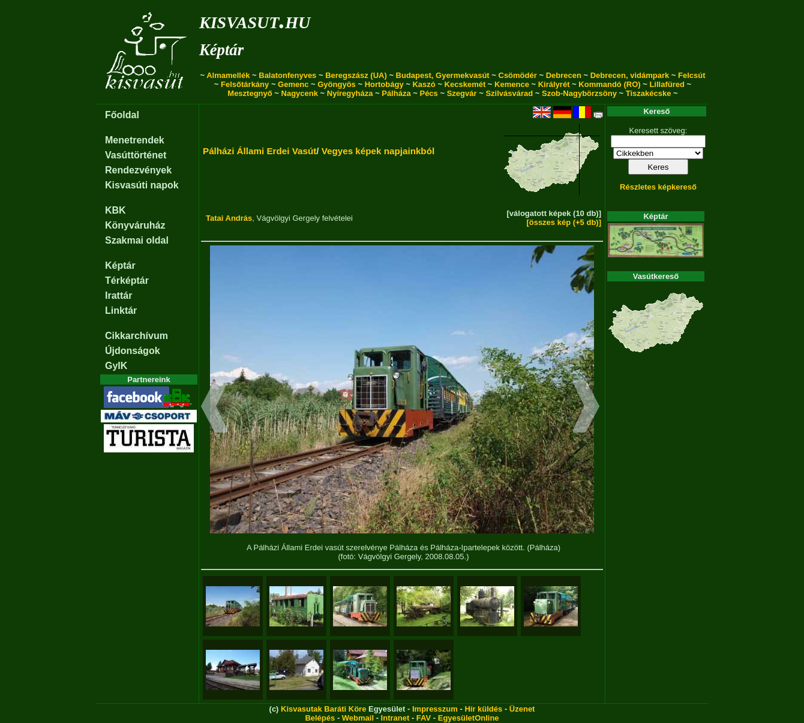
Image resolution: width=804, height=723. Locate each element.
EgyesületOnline (468, 717)
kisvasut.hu (254, 20)
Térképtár (127, 280)
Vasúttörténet (135, 155)
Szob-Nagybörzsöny (579, 93)
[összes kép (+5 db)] (563, 222)
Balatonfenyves (287, 75)
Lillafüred (667, 84)
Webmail (358, 717)
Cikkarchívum (136, 336)
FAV (423, 717)
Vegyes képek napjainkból (378, 151)
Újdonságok (132, 351)
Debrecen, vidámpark (630, 75)
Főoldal (122, 115)
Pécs (428, 93)
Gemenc (293, 84)
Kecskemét (465, 84)
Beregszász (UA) (356, 75)
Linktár (121, 310)
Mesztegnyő (249, 93)
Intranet (395, 717)
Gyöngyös (336, 84)
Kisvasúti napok (142, 185)
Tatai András (229, 218)
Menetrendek (134, 140)
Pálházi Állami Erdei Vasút (259, 151)
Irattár (118, 295)
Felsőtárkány (245, 84)
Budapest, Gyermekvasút (443, 75)
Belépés (320, 717)
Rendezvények (138, 170)
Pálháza (396, 93)
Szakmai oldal (137, 240)
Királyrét (554, 84)
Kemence (511, 84)
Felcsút (692, 75)
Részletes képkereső (658, 186)
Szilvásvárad (509, 93)
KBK (115, 210)
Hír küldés (483, 708)
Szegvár (462, 93)
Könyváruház (135, 225)
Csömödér (518, 75)
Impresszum (435, 708)
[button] (214, 408)
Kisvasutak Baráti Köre (323, 708)
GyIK (116, 366)
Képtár (221, 50)
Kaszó (423, 84)
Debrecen (563, 75)
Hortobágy (384, 84)
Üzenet (522, 708)
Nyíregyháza (350, 93)
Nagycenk (299, 93)
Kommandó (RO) (609, 84)
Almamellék (228, 75)
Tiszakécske (648, 93)
